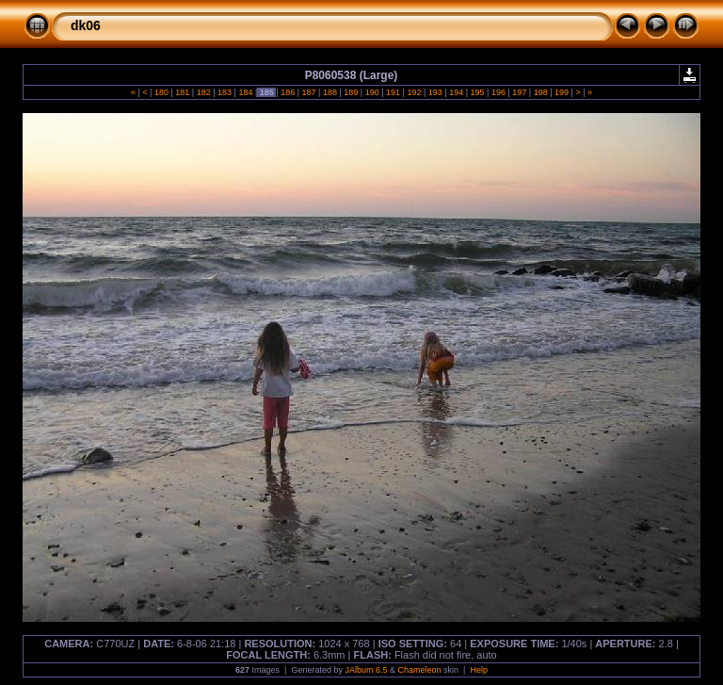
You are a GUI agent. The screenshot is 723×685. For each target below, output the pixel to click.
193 (435, 92)
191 (393, 92)
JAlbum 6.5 (366, 670)
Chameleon (420, 670)
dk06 (86, 25)
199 (562, 92)
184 (245, 92)
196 (498, 92)
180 (161, 92)
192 (414, 92)
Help (479, 670)
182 (203, 92)
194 (456, 92)
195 (477, 92)
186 (288, 92)
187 (308, 92)
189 (351, 92)
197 (519, 92)
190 (371, 92)
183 (225, 92)
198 (540, 92)
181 (182, 92)
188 (329, 92)
